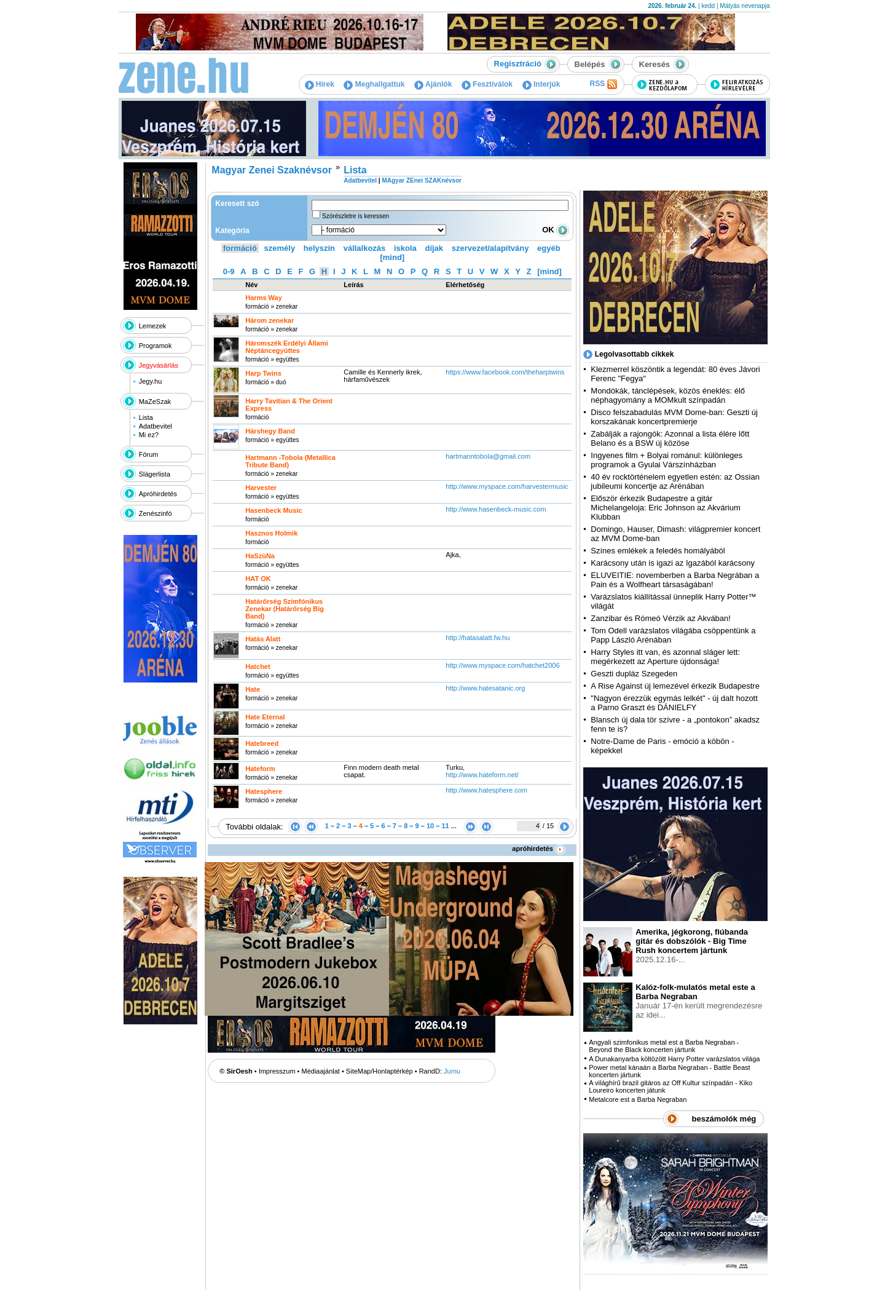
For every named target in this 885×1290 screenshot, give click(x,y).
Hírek (319, 84)
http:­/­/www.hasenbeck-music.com (496, 509)
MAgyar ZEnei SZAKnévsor (421, 180)
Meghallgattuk (374, 84)
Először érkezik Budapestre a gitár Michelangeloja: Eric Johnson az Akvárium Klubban (666, 507)
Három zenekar (269, 320)
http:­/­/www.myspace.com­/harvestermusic (507, 486)
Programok (155, 345)
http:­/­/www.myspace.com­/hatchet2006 (502, 665)
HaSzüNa (260, 556)
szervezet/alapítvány (490, 248)
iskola (405, 248)
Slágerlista (154, 474)
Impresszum (277, 1071)
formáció (240, 248)
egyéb (548, 248)
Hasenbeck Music (273, 510)
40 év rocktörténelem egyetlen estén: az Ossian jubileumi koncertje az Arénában (675, 481)
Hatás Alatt (262, 639)
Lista (146, 417)
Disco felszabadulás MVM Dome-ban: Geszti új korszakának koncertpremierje (674, 417)
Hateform (260, 768)
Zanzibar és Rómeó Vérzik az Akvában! (661, 618)
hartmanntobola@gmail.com (489, 456)
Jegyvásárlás (158, 365)
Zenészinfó (155, 513)
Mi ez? (149, 434)
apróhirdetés (538, 848)
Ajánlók (433, 84)
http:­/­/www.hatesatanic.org (485, 688)
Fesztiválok (487, 84)
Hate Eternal (265, 717)
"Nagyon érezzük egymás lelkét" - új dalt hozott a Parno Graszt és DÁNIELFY (674, 703)
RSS (602, 84)
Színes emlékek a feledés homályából (658, 550)
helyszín (319, 248)
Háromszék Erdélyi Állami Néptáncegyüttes (286, 346)
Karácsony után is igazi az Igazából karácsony (673, 563)
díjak (434, 248)
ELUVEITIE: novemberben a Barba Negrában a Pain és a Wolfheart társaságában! (675, 580)
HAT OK (257, 578)
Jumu (452, 1071)
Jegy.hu (150, 381)
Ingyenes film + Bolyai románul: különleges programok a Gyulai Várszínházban (666, 460)
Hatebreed (261, 743)
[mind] (392, 257)
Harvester (261, 487)
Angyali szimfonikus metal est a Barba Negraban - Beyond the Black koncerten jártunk (664, 1046)
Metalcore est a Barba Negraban (637, 1099)
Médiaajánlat (321, 1071)
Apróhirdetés (158, 493)
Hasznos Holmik (271, 533)
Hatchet (257, 666)
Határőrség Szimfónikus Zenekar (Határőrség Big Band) (284, 609)
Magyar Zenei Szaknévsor (271, 170)
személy (280, 248)
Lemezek (153, 326)
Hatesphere (263, 791)
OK (555, 229)
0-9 (229, 271)
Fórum (149, 454)
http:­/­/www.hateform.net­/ (482, 774)
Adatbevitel (155, 426)
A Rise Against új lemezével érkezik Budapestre (675, 686)
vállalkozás (365, 248)
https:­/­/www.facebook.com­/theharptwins (505, 372)
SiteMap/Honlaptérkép (379, 1071)
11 (445, 825)
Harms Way (263, 297)
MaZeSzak (155, 401)
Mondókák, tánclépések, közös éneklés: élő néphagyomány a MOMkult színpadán (668, 395)
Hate (252, 689)
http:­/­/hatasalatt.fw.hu (477, 637)
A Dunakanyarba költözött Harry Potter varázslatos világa (674, 1058)
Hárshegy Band (270, 431)
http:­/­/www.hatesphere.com (486, 790)
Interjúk (541, 84)
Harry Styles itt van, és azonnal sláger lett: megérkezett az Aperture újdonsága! (665, 656)
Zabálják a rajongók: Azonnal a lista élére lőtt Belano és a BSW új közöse (670, 438)
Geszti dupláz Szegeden (634, 673)
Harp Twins (263, 373)
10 (430, 825)
